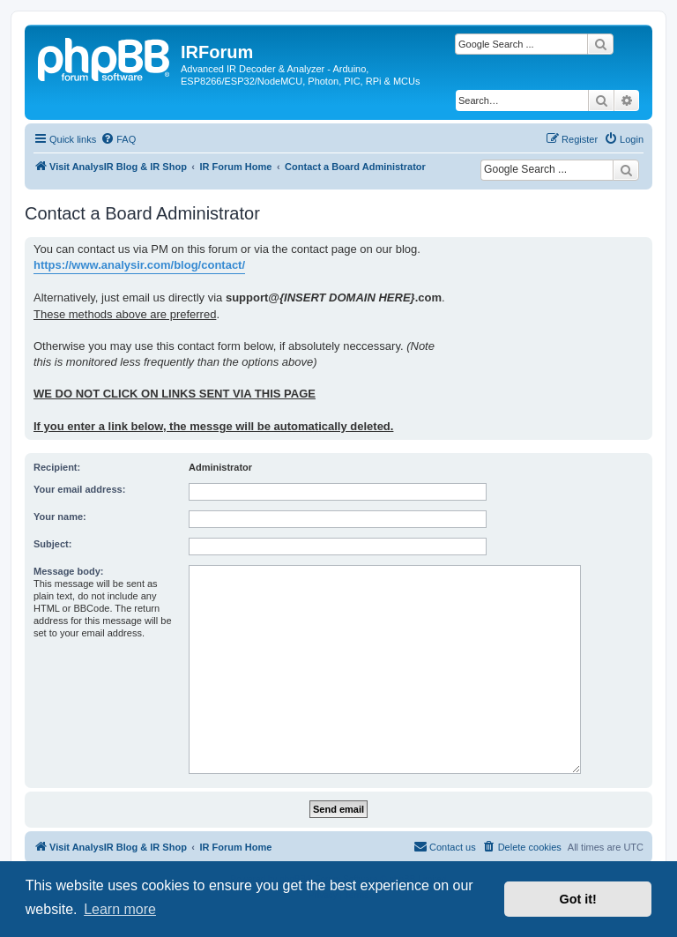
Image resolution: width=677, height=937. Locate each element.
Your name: (59, 516)
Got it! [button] (578, 899)
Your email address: (79, 489)
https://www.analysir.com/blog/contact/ (139, 264)
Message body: (68, 571)
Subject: (52, 544)
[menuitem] (118, 139)
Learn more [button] (120, 909)
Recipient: (56, 467)
